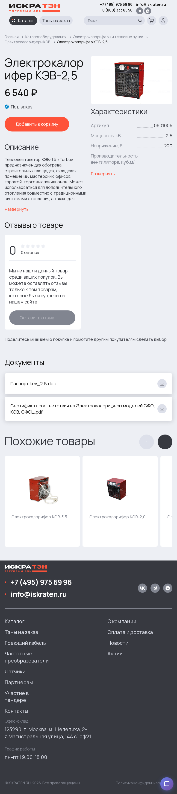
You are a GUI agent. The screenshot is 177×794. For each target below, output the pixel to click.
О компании (121, 621)
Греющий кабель (25, 642)
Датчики (15, 671)
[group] (42, 501)
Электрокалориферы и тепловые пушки (108, 36)
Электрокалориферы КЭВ (27, 41)
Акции (115, 653)
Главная (12, 36)
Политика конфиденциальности (144, 782)
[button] (146, 442)
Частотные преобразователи (27, 657)
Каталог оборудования (45, 36)
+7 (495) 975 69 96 (116, 4)
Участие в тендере (17, 697)
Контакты (16, 710)
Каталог (26, 20)
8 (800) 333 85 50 (117, 10)
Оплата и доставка (130, 632)
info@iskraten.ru (151, 4)
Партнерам (19, 682)
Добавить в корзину (36, 124)
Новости (117, 642)
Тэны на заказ (56, 20)
